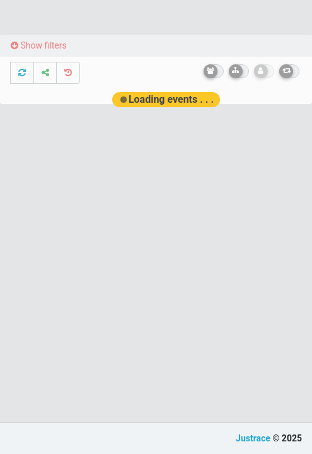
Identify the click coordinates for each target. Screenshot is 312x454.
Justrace (253, 438)
